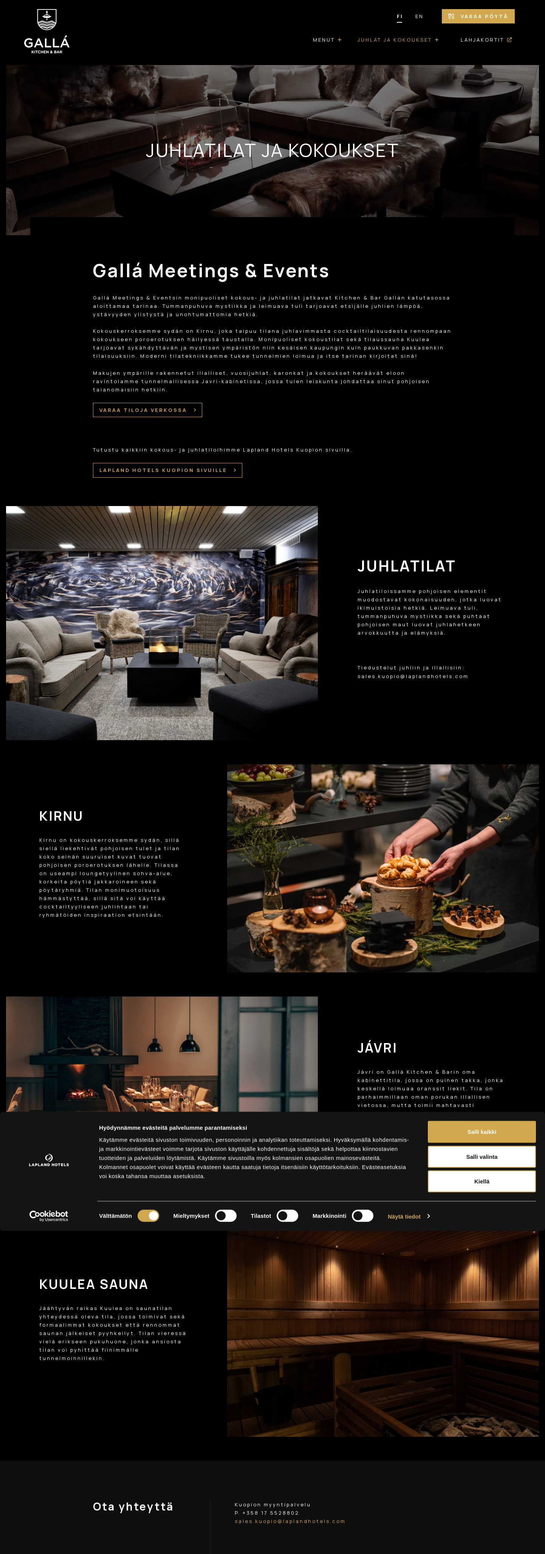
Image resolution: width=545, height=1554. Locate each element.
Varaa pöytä (478, 16)
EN (419, 16)
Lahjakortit (482, 39)
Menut (324, 39)
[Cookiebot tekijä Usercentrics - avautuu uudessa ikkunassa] (49, 1539)
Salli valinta (482, 1479)
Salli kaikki (482, 1455)
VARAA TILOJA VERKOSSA (147, 410)
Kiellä (481, 1504)
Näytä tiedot (404, 1539)
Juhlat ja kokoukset (395, 39)
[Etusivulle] (47, 32)
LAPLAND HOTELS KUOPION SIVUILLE (167, 466)
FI (400, 16)
